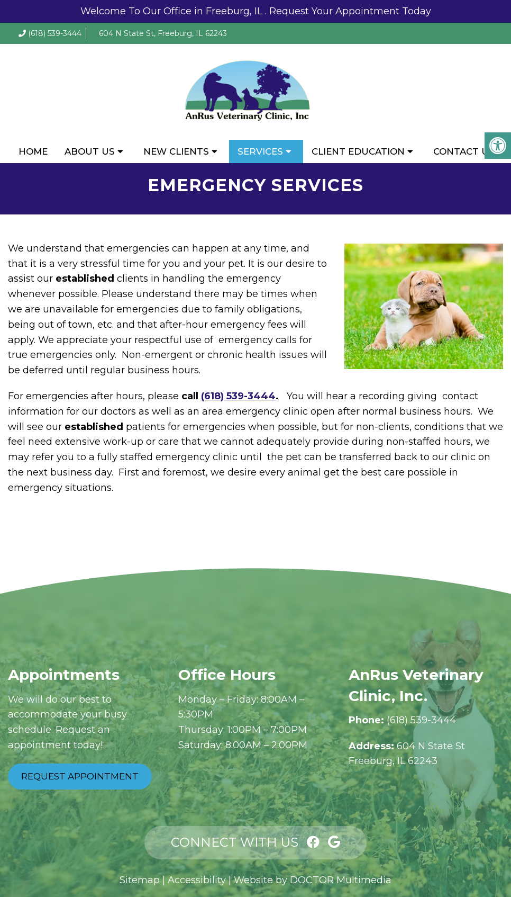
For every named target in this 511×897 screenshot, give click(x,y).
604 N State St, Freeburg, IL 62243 (163, 33)
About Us (90, 151)
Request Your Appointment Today (350, 11)
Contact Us (464, 151)
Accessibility (197, 880)
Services (260, 151)
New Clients (176, 151)
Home (33, 151)
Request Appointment (80, 776)
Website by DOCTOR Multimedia (312, 880)
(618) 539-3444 (54, 33)
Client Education (358, 151)
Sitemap (140, 880)
